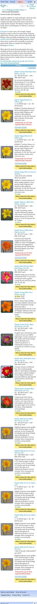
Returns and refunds (7, 592)
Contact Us (26, 595)
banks (27, 37)
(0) (30, 2)
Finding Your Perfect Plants (16, 10)
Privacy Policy (16, 595)
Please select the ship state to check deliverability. (25, 95)
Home (3, 10)
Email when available (20, 127)
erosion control (5, 39)
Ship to (21, 2)
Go (28, 6)
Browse (13, 2)
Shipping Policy (6, 595)
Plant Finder (5, 2)
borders (11, 45)
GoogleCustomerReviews (33, 6)
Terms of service (21, 592)
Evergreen (3, 31)
